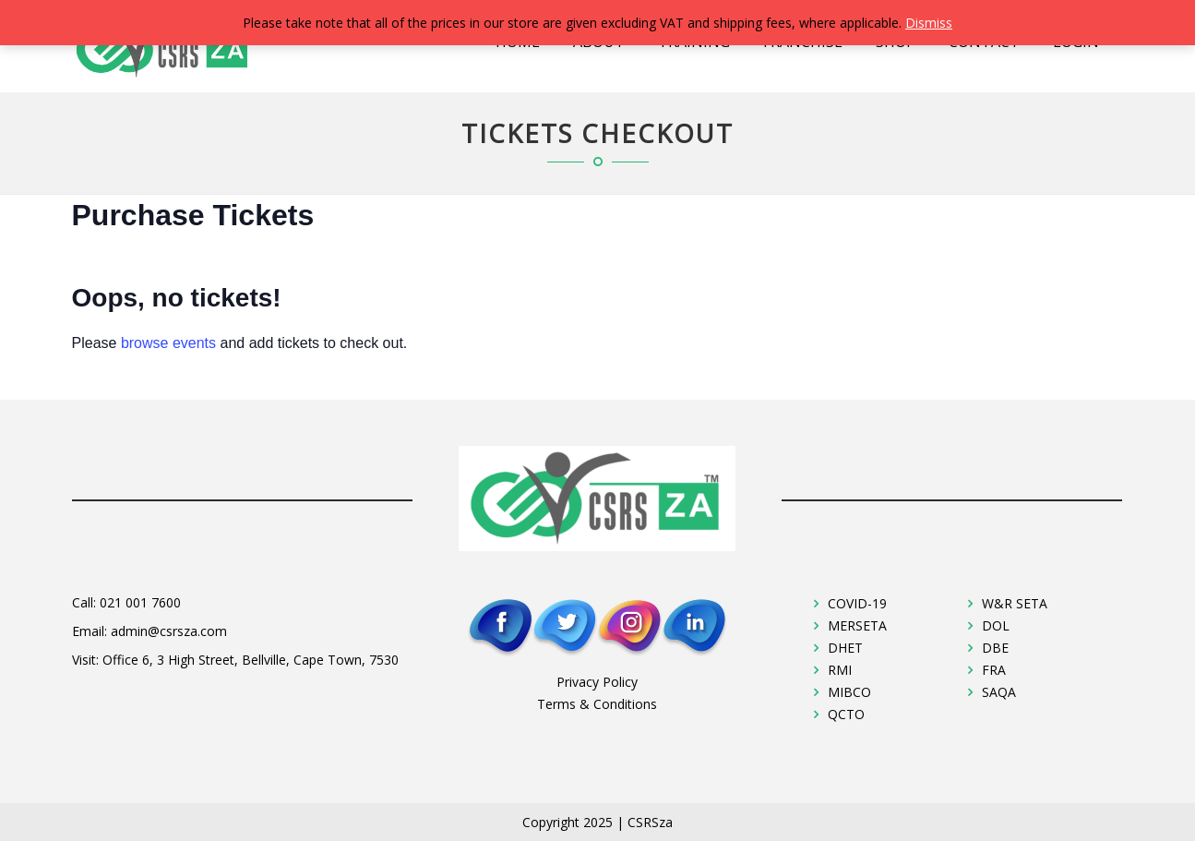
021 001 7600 (140, 602)
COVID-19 (857, 603)
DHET (845, 647)
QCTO (846, 714)
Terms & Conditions (597, 704)
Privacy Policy (597, 682)
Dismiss (928, 22)
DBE (995, 647)
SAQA (999, 692)
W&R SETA (1014, 603)
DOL (996, 625)
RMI (840, 670)
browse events (168, 343)
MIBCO (849, 692)
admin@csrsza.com (169, 631)
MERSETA (857, 625)
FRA (994, 670)
